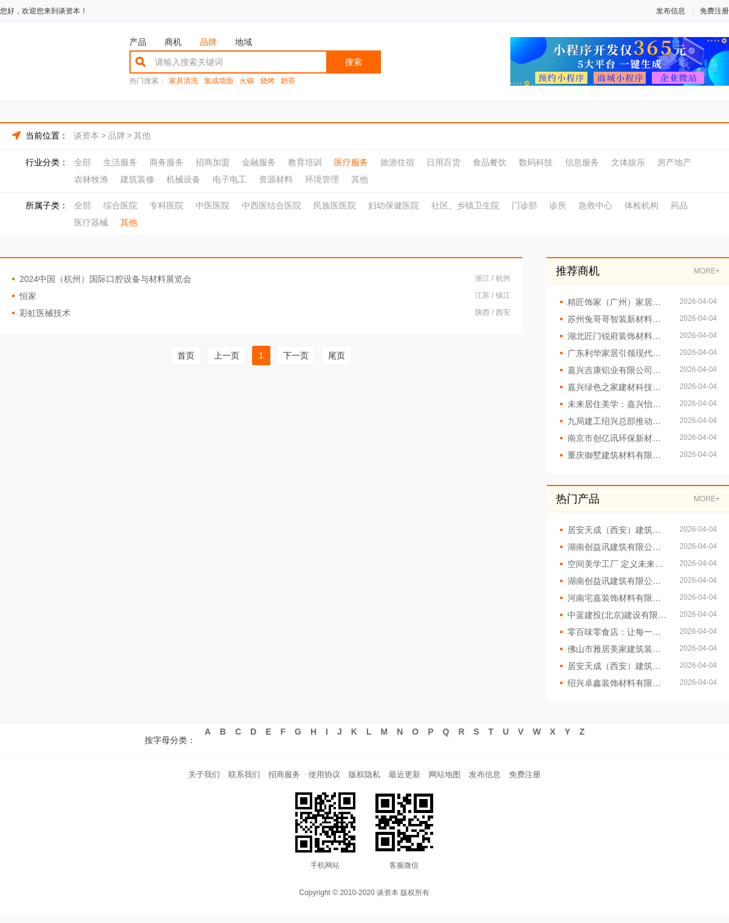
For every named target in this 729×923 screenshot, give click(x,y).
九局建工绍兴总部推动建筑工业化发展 (617, 421)
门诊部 (524, 205)
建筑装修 (137, 179)
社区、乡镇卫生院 (465, 205)
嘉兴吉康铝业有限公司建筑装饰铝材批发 (617, 370)
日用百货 (443, 162)
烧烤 (267, 81)
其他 (142, 135)
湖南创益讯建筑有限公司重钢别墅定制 (617, 581)
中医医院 (213, 205)
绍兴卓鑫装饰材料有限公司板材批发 (617, 683)
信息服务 (582, 162)
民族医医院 (334, 205)
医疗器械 (91, 222)
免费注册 (714, 11)
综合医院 (120, 205)
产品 (137, 42)
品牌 (208, 42)
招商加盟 (213, 162)
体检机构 (642, 205)
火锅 (246, 81)
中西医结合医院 (271, 205)
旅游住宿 (397, 162)
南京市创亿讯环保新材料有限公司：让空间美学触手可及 (617, 438)
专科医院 (166, 205)
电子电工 (230, 179)
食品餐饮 (490, 162)
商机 (173, 42)
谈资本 (86, 135)
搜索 (353, 62)
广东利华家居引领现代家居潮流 (617, 353)
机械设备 (183, 179)
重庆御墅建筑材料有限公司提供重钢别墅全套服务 (617, 455)
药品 (679, 205)
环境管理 (322, 179)
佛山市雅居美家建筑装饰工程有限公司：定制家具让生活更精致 (617, 649)
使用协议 (314, 778)
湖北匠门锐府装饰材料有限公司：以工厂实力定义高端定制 (617, 336)
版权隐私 (364, 778)
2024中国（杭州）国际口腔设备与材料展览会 (105, 279)
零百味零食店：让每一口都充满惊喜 (617, 632)
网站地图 (464, 778)
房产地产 (674, 162)
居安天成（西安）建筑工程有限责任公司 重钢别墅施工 (617, 530)
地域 (243, 42)
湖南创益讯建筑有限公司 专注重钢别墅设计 (617, 547)
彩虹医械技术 (44, 313)
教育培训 (305, 162)
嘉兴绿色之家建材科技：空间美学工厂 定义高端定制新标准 (617, 387)
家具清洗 (183, 81)
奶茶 (288, 81)
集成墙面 (218, 81)
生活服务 (120, 162)
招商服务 (265, 778)
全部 (82, 162)
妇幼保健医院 (393, 205)
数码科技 (536, 162)
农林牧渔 (91, 179)
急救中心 (595, 205)
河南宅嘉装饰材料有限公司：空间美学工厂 (617, 598)
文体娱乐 (628, 162)
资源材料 (276, 179)
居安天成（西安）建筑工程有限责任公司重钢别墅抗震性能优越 (617, 666)
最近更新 (414, 778)
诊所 (557, 205)
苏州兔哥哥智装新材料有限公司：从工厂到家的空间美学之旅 (617, 319)
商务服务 (166, 162)
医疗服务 (351, 162)
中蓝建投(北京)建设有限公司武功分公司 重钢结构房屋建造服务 (617, 615)
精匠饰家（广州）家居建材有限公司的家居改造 (617, 302)
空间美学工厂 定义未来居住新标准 (617, 564)
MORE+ (707, 271)
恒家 (27, 296)
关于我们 (165, 778)
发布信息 (670, 11)
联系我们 (215, 778)
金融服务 (259, 162)
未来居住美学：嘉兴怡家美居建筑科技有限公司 (617, 404)
